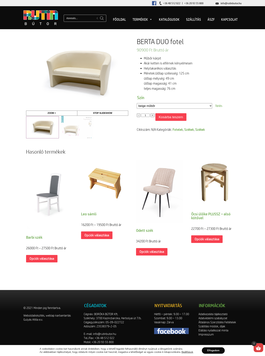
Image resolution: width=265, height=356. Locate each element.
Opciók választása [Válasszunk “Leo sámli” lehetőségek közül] (96, 235)
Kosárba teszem (171, 117)
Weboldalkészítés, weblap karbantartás (47, 315)
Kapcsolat (229, 19)
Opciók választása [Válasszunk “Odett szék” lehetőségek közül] (151, 252)
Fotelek (178, 129)
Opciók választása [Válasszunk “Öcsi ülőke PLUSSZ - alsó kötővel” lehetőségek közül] (207, 239)
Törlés (218, 105)
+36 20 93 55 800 (193, 3)
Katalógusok (169, 19)
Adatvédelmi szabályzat (212, 318)
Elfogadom (213, 350)
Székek (189, 129)
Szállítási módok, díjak (211, 326)
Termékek (142, 19)
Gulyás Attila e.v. (33, 319)
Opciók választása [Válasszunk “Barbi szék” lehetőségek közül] (41, 258)
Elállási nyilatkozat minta (213, 330)
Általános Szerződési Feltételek (217, 322)
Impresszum (206, 334)
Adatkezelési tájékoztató (213, 314)
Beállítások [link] (187, 352)
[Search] (101, 18)
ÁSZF (211, 19)
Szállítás (193, 19)
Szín (140, 97)
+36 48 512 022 (171, 3)
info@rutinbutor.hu (231, 3)
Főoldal (119, 19)
